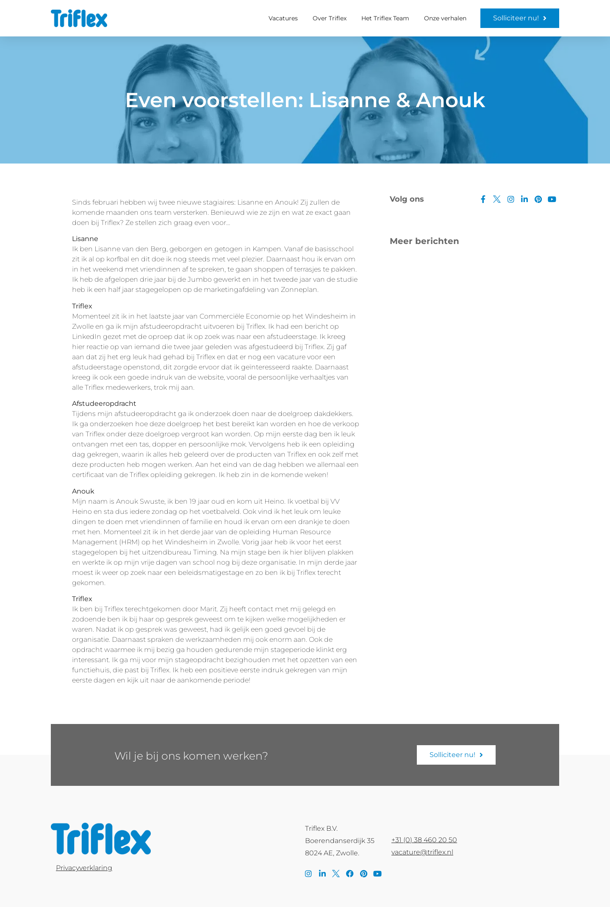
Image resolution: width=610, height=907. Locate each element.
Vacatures (283, 18)
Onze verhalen (445, 18)
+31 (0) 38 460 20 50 (424, 840)
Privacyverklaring (84, 868)
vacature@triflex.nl (422, 852)
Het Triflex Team (385, 18)
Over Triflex (330, 18)
